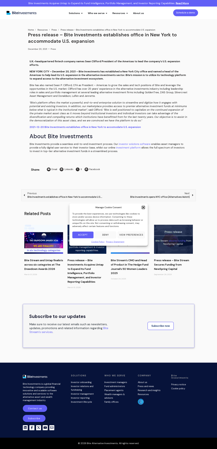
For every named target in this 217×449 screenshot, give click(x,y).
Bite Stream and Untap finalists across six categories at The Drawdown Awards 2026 (43, 265)
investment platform (128, 147)
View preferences (131, 234)
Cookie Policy (98, 241)
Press (53, 49)
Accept (83, 234)
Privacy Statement (115, 241)
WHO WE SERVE (114, 375)
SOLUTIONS (78, 375)
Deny (105, 234)
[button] (143, 207)
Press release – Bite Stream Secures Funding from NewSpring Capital (171, 265)
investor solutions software (134, 144)
